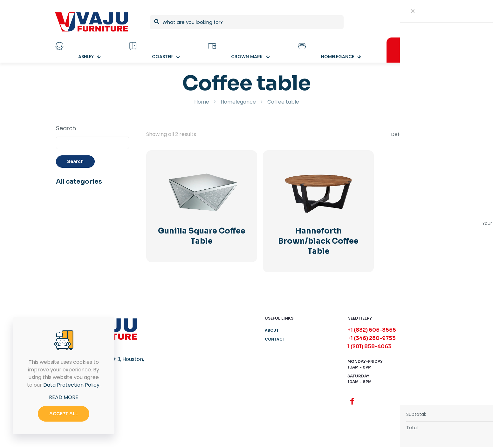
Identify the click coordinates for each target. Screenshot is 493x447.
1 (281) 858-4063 (369, 346)
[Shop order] (414, 134)
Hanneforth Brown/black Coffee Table (318, 241)
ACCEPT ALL (63, 414)
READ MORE (63, 397)
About (272, 330)
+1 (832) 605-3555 (371, 330)
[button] (474, 428)
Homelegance (238, 101)
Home (201, 101)
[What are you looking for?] (247, 22)
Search (66, 128)
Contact (275, 339)
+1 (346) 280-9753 (371, 338)
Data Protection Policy (71, 385)
